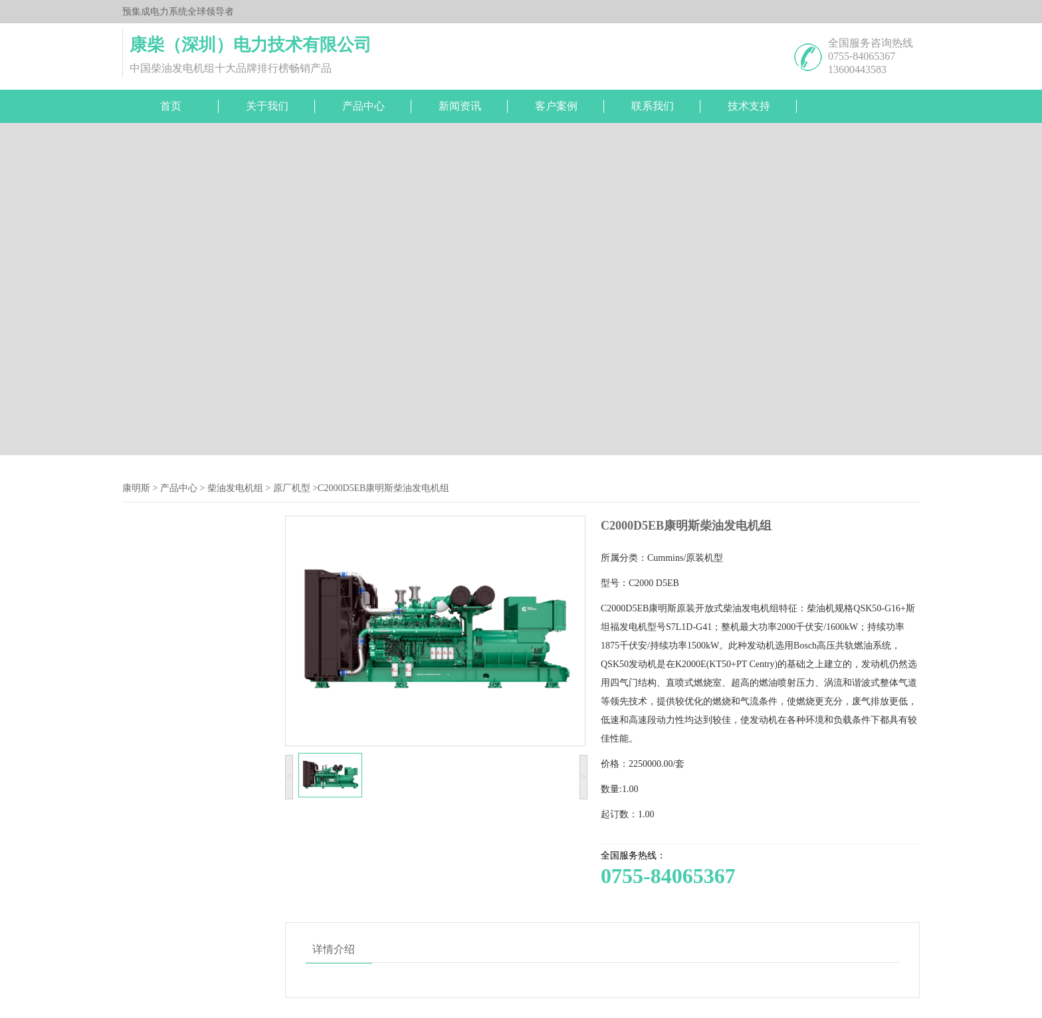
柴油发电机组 (235, 488)
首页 (170, 106)
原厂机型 (291, 488)
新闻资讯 (460, 106)
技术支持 (749, 106)
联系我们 (652, 106)
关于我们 (267, 106)
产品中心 (363, 106)
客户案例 (556, 106)
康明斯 (136, 488)
